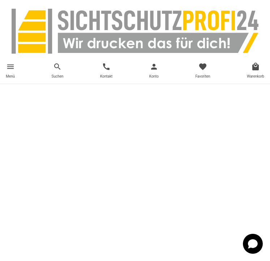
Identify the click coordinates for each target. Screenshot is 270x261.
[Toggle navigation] (10, 71)
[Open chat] (253, 244)
